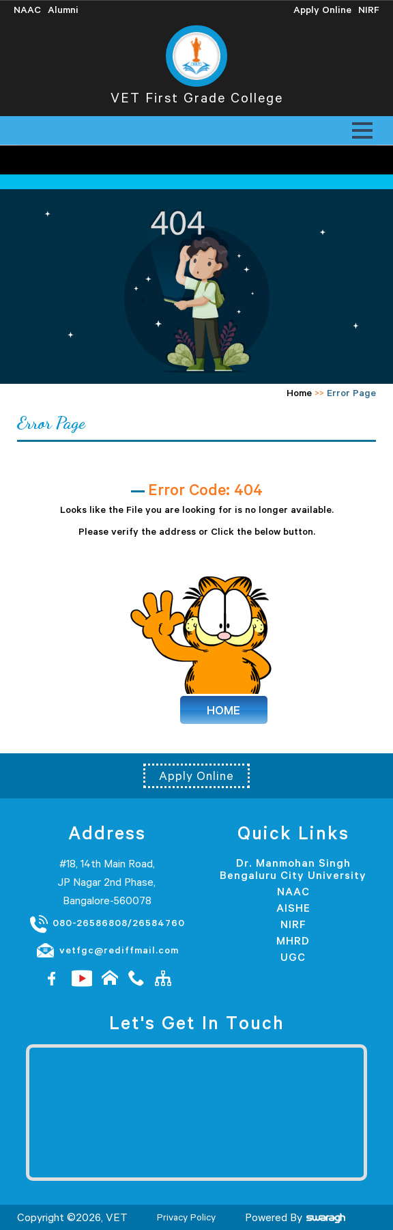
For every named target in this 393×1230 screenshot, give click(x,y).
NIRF (293, 924)
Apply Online (196, 776)
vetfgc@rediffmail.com (107, 950)
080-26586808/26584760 (107, 923)
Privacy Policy (186, 1217)
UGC (293, 957)
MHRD (293, 940)
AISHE (293, 907)
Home (299, 392)
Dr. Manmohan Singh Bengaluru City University (293, 868)
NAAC (293, 891)
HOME (223, 710)
